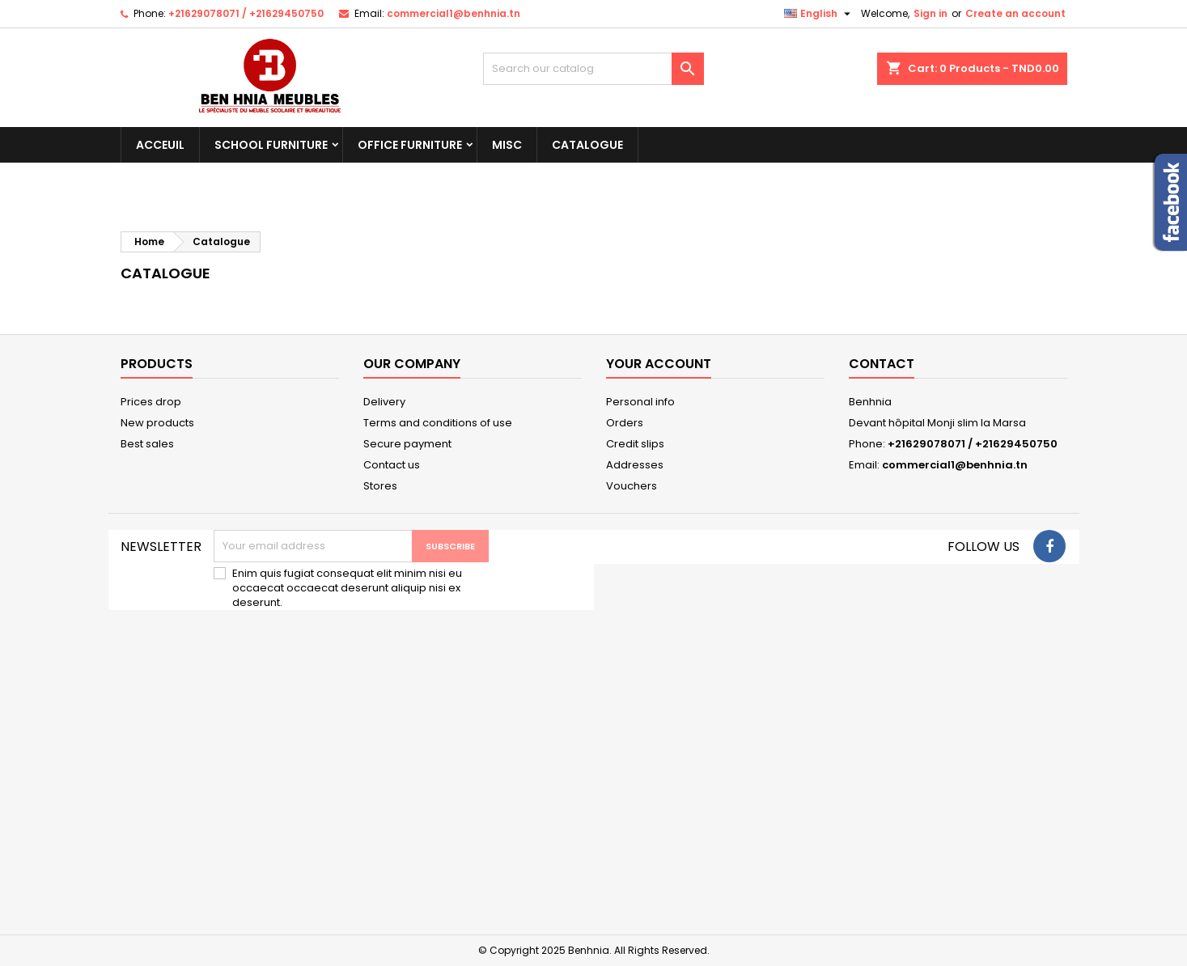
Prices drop (151, 401)
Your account (658, 363)
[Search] (593, 69)
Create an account (1015, 13)
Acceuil (160, 145)
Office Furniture (410, 145)
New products (157, 422)
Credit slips (635, 443)
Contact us (391, 464)
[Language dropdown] (819, 14)
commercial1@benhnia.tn (453, 13)
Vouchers (631, 486)
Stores (380, 486)
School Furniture (271, 145)
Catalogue (587, 145)
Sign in (930, 13)
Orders (624, 422)
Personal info (640, 401)
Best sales (147, 443)
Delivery (384, 401)
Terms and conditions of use (437, 422)
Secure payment (407, 443)
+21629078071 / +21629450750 (246, 13)
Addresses (634, 464)
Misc (507, 145)
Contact (881, 363)
